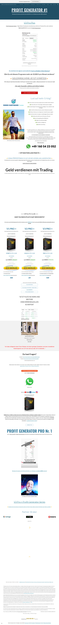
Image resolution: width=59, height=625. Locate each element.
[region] (29, 1)
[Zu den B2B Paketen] (29, 284)
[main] (29, 10)
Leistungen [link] (32, 4)
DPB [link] (51, 4)
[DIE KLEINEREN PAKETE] (29, 292)
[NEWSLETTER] (29, 425)
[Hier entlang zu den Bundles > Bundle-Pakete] (29, 287)
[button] (58, 4)
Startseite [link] (21, 4)
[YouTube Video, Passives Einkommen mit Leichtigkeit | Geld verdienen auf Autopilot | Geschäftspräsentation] (29, 193)
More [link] (54, 4)
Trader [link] (48, 4)
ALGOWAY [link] (43, 4)
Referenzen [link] (26, 4)
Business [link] (38, 4)
